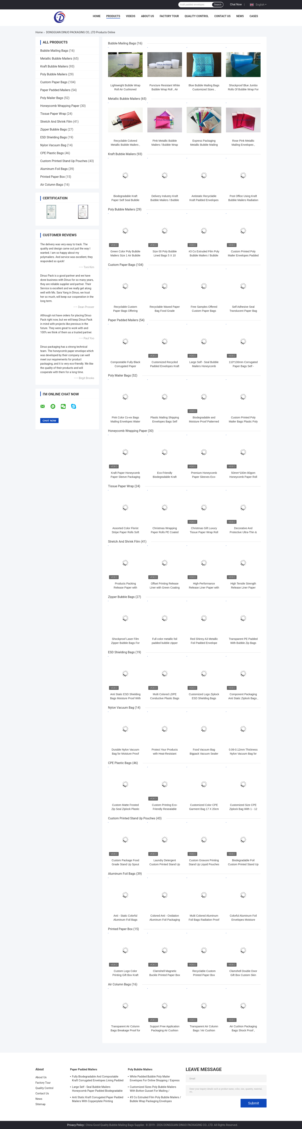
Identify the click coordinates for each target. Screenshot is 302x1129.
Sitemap (40, 1104)
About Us (147, 16)
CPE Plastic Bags (52, 153)
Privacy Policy (75, 1125)
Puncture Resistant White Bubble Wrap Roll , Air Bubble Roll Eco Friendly (164, 89)
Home (97, 16)
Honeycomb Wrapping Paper (59, 106)
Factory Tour (169, 16)
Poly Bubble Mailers (53, 74)
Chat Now (236, 4)
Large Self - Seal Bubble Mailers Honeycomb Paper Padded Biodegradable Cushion (97, 1089)
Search (217, 4)
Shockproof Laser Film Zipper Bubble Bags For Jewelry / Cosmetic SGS (125, 642)
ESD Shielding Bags (53, 137)
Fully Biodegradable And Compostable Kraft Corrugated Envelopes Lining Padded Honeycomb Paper (97, 1079)
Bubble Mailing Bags (54, 50)
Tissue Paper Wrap (53, 114)
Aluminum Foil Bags (54, 169)
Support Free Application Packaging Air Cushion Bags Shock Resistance (164, 1030)
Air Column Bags (51, 184)
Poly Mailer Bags (51, 98)
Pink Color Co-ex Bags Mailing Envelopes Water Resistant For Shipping (125, 421)
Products (113, 16)
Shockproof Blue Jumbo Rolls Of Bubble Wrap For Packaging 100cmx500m (243, 89)
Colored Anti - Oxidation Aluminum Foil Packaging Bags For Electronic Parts (164, 919)
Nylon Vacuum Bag (53, 145)
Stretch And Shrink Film (56, 121)
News (240, 16)
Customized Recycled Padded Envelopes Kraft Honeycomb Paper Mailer (164, 366)
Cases (254, 16)
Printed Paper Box (52, 177)
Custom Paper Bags (53, 82)
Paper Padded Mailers (55, 90)
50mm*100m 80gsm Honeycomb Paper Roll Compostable (243, 476)
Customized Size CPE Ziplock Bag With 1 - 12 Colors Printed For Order (243, 809)
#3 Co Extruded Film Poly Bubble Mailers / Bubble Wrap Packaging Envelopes (155, 1099)
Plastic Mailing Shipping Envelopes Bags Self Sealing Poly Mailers (164, 421)
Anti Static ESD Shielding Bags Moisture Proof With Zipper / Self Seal (125, 698)
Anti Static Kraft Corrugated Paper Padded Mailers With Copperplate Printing (97, 1099)
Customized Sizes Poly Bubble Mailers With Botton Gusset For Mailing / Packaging (153, 1089)
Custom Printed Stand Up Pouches (63, 161)
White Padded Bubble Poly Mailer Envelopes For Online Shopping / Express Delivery (155, 1079)
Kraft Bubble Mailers (54, 66)
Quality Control (197, 16)
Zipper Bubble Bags (53, 129)
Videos (130, 16)
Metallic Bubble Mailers (56, 58)
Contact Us (222, 16)
